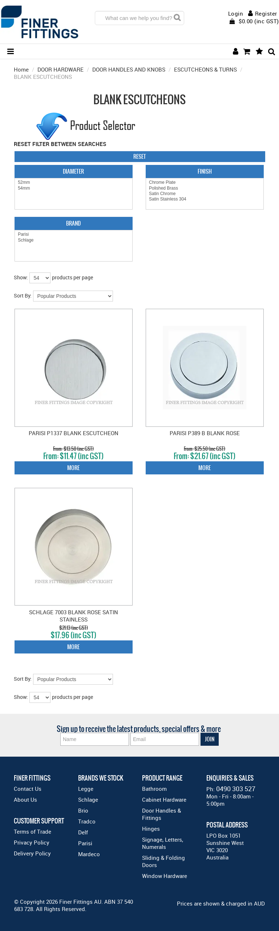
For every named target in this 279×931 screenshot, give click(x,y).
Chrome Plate (204, 182)
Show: (21, 277)
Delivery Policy (32, 853)
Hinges (151, 828)
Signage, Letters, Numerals (162, 843)
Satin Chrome (204, 194)
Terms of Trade (32, 831)
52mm (73, 182)
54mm (73, 188)
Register (266, 13)
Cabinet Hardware (164, 799)
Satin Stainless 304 (204, 199)
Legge (85, 788)
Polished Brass (204, 188)
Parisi (73, 234)
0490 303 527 (235, 788)
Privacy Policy (31, 842)
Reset (139, 156)
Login (235, 13)
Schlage (73, 240)
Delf (83, 832)
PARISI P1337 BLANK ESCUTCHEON (73, 433)
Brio (83, 810)
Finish (205, 171)
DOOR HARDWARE (60, 69)
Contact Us (27, 788)
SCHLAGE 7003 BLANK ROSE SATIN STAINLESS (73, 615)
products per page (72, 277)
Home (21, 69)
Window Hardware (164, 875)
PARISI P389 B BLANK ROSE (205, 433)
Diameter (73, 171)
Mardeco (89, 854)
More (73, 468)
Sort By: (23, 295)
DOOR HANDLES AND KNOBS (128, 69)
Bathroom (154, 788)
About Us (25, 799)
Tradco (87, 821)
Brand (73, 223)
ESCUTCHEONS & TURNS (205, 69)
